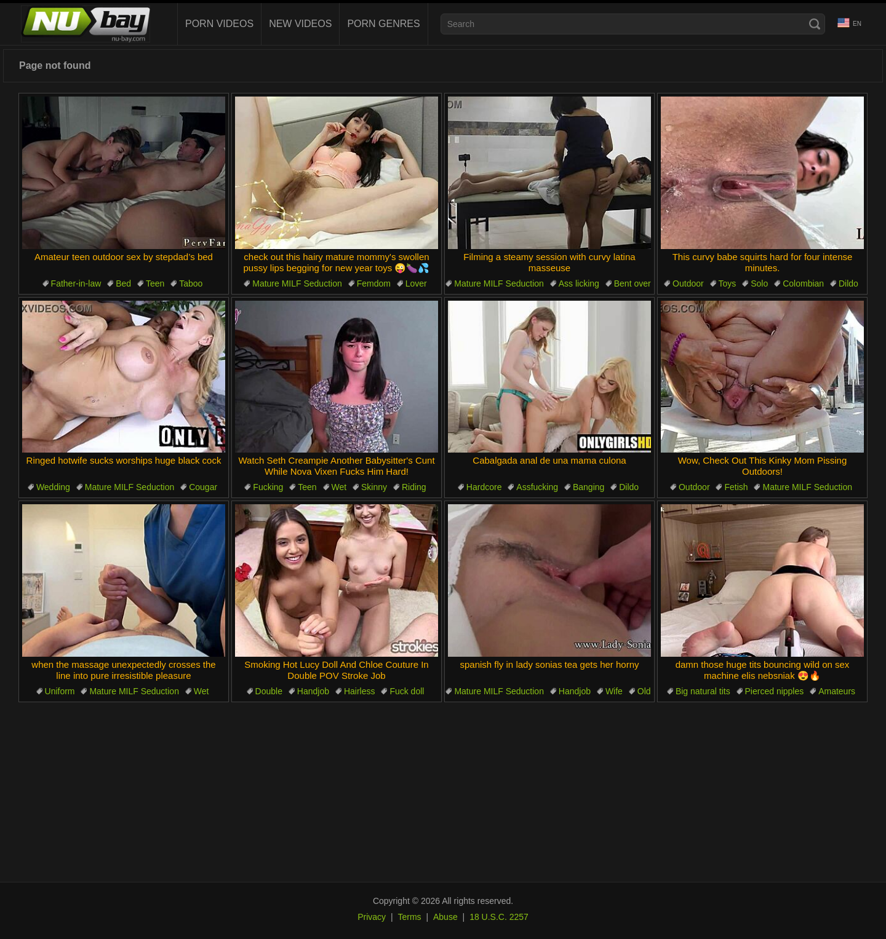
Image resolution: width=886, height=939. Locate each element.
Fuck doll (406, 691)
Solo (759, 283)
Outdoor (688, 283)
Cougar (203, 487)
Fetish (736, 487)
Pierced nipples (774, 691)
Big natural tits (703, 691)
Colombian (803, 283)
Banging (588, 487)
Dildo (848, 283)
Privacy (371, 917)
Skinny (374, 487)
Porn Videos (219, 23)
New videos (300, 23)
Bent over (632, 283)
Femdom (374, 283)
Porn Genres (383, 23)
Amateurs (836, 691)
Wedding (53, 487)
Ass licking (579, 283)
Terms (409, 917)
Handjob (313, 691)
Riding (414, 487)
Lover (416, 283)
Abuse (445, 917)
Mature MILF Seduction (297, 283)
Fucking (268, 487)
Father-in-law (76, 283)
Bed (123, 283)
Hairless (359, 691)
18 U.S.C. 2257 (499, 917)
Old (644, 691)
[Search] (814, 24)
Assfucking (537, 487)
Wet (339, 487)
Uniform (60, 691)
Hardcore (484, 487)
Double (268, 691)
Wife (614, 691)
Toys (727, 283)
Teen (155, 283)
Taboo (190, 283)
